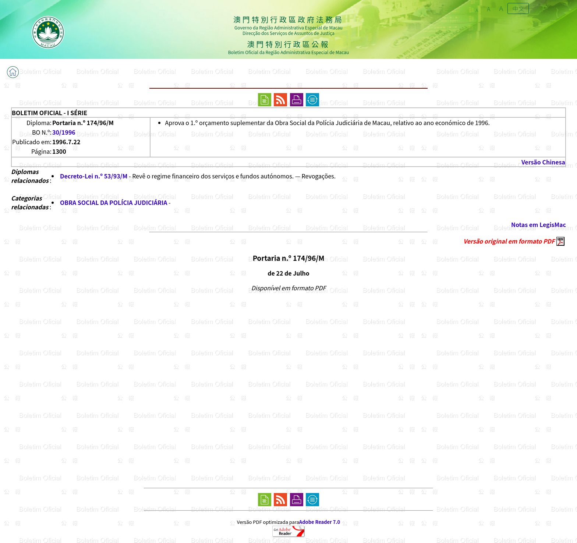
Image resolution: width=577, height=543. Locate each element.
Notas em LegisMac (538, 224)
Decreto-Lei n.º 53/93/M (93, 175)
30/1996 (63, 132)
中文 (518, 8)
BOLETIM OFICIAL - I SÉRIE (49, 112)
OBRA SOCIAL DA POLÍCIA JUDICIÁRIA (113, 202)
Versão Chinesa (543, 161)
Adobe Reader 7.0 (319, 521)
